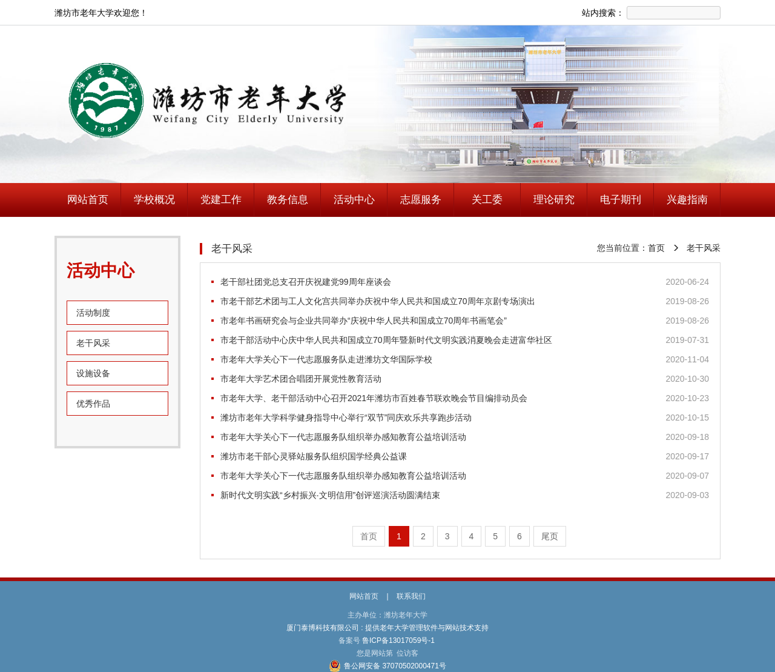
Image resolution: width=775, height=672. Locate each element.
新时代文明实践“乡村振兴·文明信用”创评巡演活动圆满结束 (330, 495)
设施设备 (93, 373)
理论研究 (554, 199)
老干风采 (93, 343)
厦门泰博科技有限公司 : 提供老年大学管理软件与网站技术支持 (388, 628)
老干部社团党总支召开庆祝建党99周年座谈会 (305, 282)
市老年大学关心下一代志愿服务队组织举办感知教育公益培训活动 (343, 437)
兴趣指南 (687, 199)
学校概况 (154, 199)
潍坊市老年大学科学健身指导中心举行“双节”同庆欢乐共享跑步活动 (346, 417)
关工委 (487, 199)
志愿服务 (420, 199)
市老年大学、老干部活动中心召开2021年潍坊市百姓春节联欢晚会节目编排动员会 (373, 398)
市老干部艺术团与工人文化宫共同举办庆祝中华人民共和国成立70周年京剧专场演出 (377, 301)
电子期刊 (620, 199)
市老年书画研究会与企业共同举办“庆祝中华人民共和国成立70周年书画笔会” (363, 320)
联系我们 (411, 596)
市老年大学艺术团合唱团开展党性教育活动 (300, 379)
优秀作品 (93, 403)
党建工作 (221, 199)
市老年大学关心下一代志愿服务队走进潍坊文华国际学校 (326, 359)
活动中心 (354, 199)
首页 (656, 248)
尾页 (549, 536)
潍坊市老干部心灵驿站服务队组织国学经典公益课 (313, 456)
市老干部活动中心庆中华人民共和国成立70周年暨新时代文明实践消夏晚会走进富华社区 (386, 340)
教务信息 (287, 199)
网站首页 (87, 199)
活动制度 (93, 313)
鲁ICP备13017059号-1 (398, 640)
